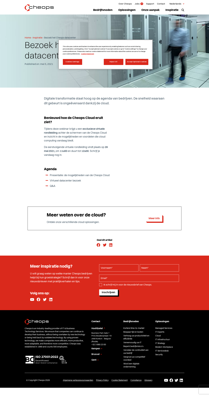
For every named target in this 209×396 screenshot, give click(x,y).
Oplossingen (127, 10)
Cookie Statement (119, 380)
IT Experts (159, 332)
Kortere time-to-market (133, 328)
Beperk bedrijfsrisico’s (133, 346)
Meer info (154, 218)
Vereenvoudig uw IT (132, 343)
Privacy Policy (102, 380)
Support (150, 4)
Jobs (137, 4)
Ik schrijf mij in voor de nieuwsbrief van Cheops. (127, 285)
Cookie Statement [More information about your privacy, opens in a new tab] (87, 54)
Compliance (136, 380)
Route (94, 342)
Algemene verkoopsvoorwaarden (78, 380)
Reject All (113, 62)
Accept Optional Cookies (137, 62)
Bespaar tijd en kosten (133, 332)
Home (28, 38)
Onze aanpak (150, 10)
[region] (105, 54)
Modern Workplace (164, 347)
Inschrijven (108, 292)
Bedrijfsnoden (102, 10)
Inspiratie (172, 10)
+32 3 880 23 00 (98, 345)
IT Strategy (160, 343)
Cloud (158, 336)
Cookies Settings (72, 62)
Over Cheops (125, 4)
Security (159, 355)
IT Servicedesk (162, 351)
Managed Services (163, 328)
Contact (161, 4)
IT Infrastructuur (162, 340)
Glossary (148, 380)
